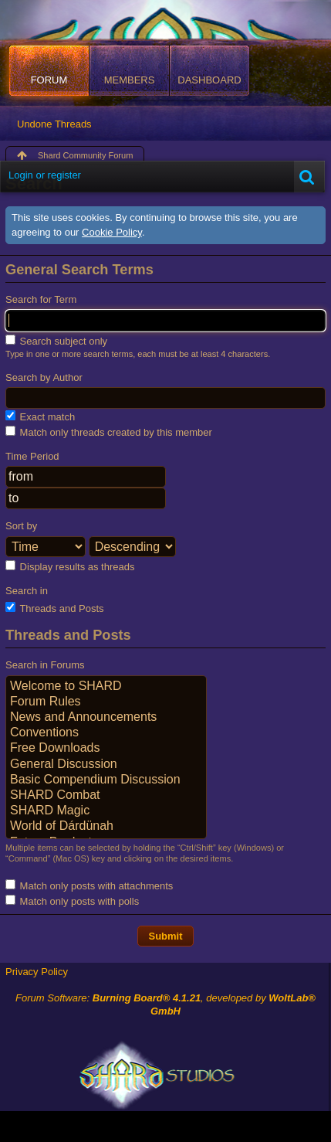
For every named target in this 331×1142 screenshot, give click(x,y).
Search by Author (44, 377)
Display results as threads (69, 566)
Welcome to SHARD (106, 687)
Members (129, 80)
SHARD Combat (106, 796)
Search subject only (56, 341)
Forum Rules (106, 702)
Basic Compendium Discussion (106, 780)
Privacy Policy (36, 971)
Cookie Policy (112, 232)
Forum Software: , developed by (165, 1004)
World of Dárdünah (106, 826)
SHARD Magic (106, 811)
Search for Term (40, 299)
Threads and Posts (54, 608)
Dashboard (209, 80)
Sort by (21, 526)
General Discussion (106, 765)
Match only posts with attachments (89, 885)
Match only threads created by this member (108, 432)
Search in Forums (45, 665)
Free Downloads (106, 748)
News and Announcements (106, 718)
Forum (49, 80)
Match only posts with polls (72, 901)
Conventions (106, 733)
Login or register (44, 175)
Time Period (32, 456)
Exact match (40, 416)
